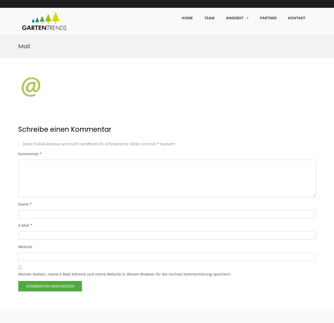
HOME (187, 17)
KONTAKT (296, 17)
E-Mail (25, 190)
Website (25, 211)
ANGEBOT (234, 17)
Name (25, 169)
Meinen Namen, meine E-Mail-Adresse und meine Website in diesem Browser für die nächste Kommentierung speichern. (124, 238)
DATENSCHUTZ (265, 317)
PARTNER (268, 17)
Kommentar (30, 118)
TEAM (209, 17)
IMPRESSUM (289, 317)
